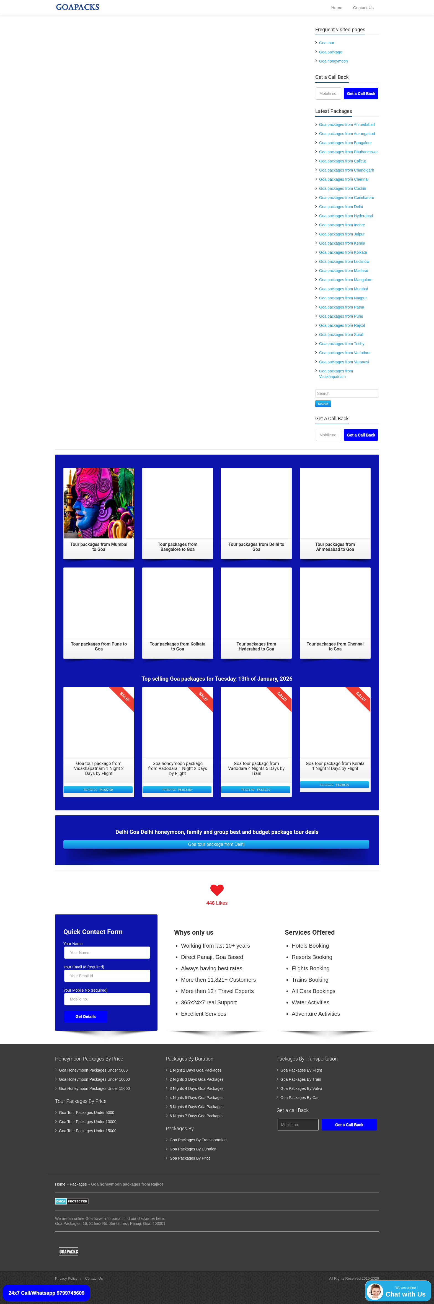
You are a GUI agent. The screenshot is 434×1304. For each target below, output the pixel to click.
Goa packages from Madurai (343, 270)
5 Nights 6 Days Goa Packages (197, 1107)
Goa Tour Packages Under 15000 (88, 1131)
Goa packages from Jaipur (342, 234)
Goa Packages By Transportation (198, 1140)
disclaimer (146, 1218)
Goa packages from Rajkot (342, 325)
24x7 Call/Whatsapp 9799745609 (46, 1293)
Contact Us (363, 9)
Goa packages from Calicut (342, 161)
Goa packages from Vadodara (345, 353)
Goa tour (326, 43)
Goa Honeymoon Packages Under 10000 (94, 1079)
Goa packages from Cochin (342, 188)
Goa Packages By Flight (301, 1070)
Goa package (330, 52)
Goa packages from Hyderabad (346, 216)
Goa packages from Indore (342, 225)
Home (336, 9)
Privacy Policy (66, 1278)
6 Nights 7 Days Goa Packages (197, 1116)
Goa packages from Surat (341, 334)
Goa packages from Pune (341, 316)
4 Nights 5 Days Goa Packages (197, 1097)
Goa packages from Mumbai (343, 289)
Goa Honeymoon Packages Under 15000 (94, 1088)
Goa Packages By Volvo (301, 1088)
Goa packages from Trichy (341, 343)
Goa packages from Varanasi (344, 362)
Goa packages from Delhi (341, 206)
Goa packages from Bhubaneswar (348, 152)
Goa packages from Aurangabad (347, 133)
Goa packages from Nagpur (343, 298)
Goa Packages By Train (300, 1079)
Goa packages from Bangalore (345, 143)
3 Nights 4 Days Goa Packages (197, 1088)
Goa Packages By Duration (193, 1149)
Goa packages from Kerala (342, 243)
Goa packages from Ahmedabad (347, 124)
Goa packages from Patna (341, 307)
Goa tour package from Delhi (216, 844)
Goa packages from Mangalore (345, 280)
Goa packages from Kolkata (343, 252)
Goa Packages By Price (190, 1158)
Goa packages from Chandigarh (346, 170)
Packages (78, 1184)
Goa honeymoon (333, 61)
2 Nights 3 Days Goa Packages (197, 1079)
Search (323, 403)
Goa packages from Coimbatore (346, 197)
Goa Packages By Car (299, 1097)
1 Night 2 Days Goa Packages (196, 1070)
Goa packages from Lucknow (344, 261)
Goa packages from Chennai (343, 179)
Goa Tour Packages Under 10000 (88, 1121)
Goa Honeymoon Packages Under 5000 (93, 1070)
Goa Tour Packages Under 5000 (86, 1112)
